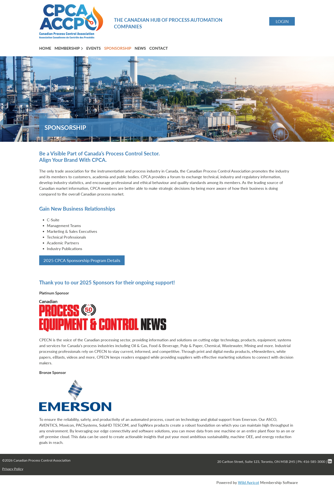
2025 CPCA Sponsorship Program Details (81, 260)
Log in (282, 21)
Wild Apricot (248, 482)
